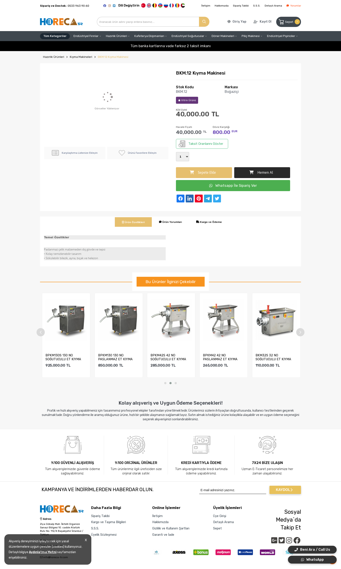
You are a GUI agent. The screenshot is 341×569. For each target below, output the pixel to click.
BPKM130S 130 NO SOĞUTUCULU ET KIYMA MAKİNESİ (63, 357)
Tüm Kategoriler (55, 36)
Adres (45, 519)
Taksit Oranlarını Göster (201, 143)
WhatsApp (312, 559)
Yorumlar (293, 5)
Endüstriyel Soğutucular (188, 36)
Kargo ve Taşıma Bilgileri (108, 522)
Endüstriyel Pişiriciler (281, 36)
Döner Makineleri (223, 36)
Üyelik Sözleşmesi (104, 535)
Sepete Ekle (203, 172)
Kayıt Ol (265, 21)
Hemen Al (261, 172)
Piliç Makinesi (251, 36)
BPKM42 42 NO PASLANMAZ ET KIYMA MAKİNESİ (220, 357)
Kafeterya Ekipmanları (149, 36)
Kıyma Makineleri (81, 56)
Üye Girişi (219, 516)
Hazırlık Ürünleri (116, 36)
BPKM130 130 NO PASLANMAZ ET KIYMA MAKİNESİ (115, 357)
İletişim (205, 5)
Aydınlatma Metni (43, 552)
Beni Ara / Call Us (312, 549)
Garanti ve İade (163, 535)
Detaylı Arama (273, 5)
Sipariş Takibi (241, 5)
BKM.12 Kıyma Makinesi (113, 56)
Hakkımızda (222, 5)
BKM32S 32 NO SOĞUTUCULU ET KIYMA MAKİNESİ (273, 357)
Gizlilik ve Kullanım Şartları (170, 528)
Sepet (289, 21)
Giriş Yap (239, 21)
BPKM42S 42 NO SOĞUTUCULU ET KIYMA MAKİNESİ (168, 357)
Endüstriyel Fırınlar (86, 36)
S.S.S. (256, 5)
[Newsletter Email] (232, 490)
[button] (165, 383)
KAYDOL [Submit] (284, 490)
